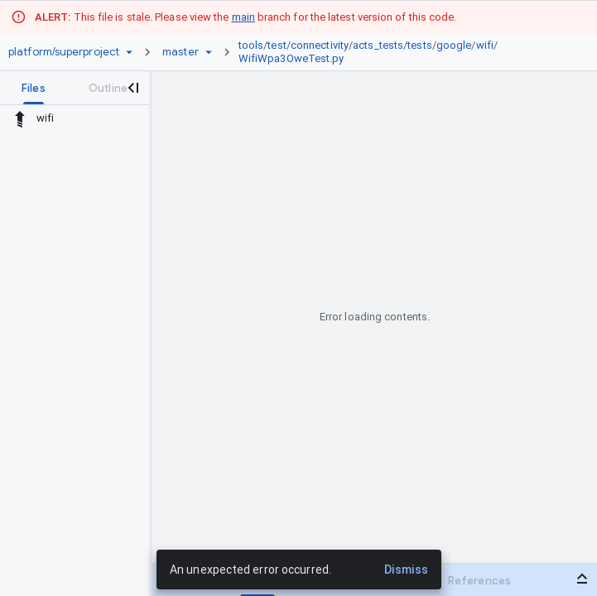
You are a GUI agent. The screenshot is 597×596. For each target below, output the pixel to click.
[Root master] (180, 52)
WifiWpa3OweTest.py (291, 58)
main (243, 17)
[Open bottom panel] (582, 579)
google (454, 45)
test (276, 45)
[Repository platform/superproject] (64, 52)
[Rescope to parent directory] (19, 118)
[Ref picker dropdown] (208, 52)
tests (419, 45)
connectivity (320, 45)
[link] (403, 52)
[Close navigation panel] (132, 87)
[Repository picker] (129, 52)
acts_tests (378, 45)
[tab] (33, 87)
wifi (484, 45)
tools (251, 45)
